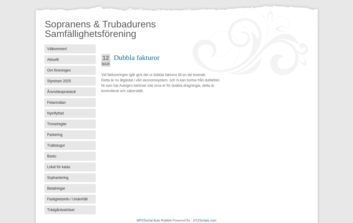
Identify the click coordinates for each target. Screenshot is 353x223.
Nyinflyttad (55, 113)
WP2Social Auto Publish (154, 220)
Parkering (54, 135)
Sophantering (57, 178)
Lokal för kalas (58, 167)
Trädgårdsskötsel (61, 210)
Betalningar (56, 188)
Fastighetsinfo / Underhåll (67, 199)
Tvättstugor (56, 145)
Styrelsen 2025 (59, 81)
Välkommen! (57, 49)
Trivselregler (57, 124)
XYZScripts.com (204, 220)
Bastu (52, 156)
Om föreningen (59, 70)
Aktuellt (53, 60)
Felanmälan (56, 102)
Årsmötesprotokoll (61, 92)
